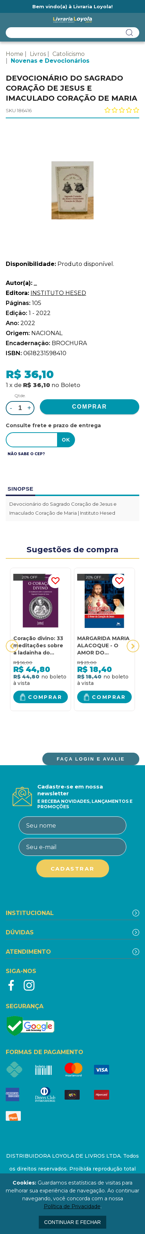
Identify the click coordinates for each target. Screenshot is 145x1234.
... (35, 283)
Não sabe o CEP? (26, 454)
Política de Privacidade (72, 1206)
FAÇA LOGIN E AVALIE (91, 759)
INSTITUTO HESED (58, 293)
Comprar (45, 697)
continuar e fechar (72, 1222)
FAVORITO (55, 581)
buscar (129, 32)
